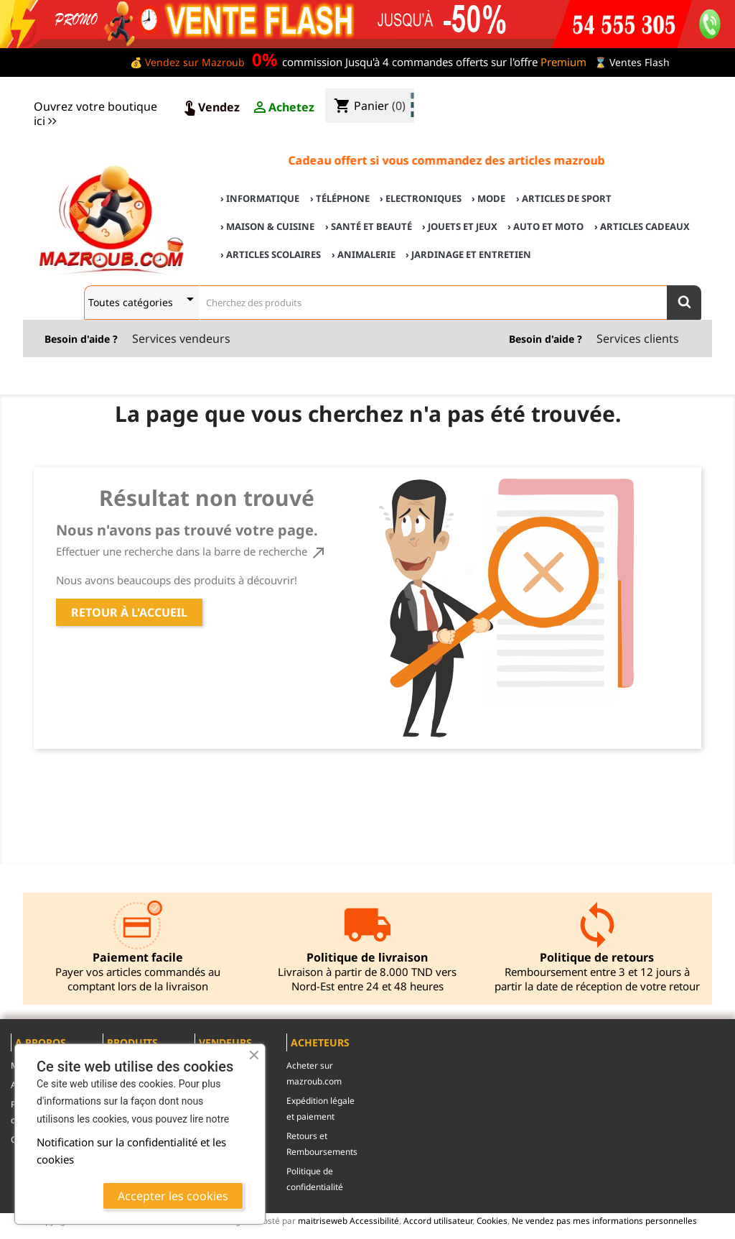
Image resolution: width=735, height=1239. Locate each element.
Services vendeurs (181, 338)
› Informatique (259, 198)
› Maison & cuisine (267, 226)
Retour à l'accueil (129, 612)
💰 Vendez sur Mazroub (187, 62)
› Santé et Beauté (368, 226)
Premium (563, 62)
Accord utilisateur (437, 1220)
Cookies (492, 1220)
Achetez (282, 107)
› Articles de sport (564, 198)
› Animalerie (363, 254)
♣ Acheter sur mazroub (607, 94)
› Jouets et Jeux (459, 226)
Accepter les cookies (173, 1196)
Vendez (210, 107)
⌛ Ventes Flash (632, 62)
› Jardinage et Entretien (468, 254)
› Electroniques (421, 198)
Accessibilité (374, 1220)
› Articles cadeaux (642, 226)
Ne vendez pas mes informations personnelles (604, 1220)
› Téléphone (340, 198)
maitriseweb (322, 1220)
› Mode (488, 198)
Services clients (637, 338)
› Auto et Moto (545, 226)
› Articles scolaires (270, 254)
